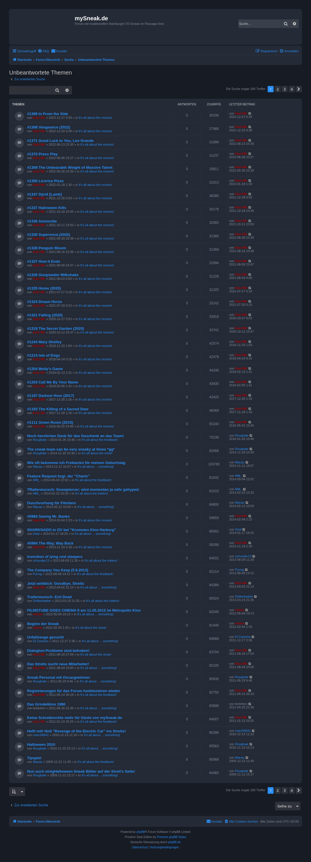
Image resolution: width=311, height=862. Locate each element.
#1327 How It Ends (43, 261)
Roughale (40, 439)
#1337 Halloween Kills (46, 208)
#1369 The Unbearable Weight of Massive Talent (69, 167)
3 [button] (285, 89)
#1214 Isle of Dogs (43, 355)
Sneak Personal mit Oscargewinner (58, 677)
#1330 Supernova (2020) (48, 234)
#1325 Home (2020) (44, 288)
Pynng (37, 574)
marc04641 (41, 735)
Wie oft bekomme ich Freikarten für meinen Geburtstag (76, 463)
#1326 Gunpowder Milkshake (52, 275)
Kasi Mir (39, 117)
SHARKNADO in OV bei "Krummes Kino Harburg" (71, 530)
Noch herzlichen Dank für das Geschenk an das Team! (75, 436)
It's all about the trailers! (91, 493)
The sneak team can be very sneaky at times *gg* (71, 449)
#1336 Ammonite (42, 221)
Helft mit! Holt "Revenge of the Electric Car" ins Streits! (76, 731)
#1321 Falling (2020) (45, 315)
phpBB (140, 831)
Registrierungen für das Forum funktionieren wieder (73, 691)
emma (37, 614)
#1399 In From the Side (47, 114)
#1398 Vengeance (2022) (48, 127)
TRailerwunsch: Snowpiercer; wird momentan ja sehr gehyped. (83, 489)
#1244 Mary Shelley (44, 342)
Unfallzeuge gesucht (45, 637)
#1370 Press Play (42, 154)
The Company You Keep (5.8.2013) (57, 570)
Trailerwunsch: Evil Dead (49, 597)
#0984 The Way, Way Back (50, 543)
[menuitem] (43, 51)
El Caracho (41, 641)
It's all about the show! (97, 453)
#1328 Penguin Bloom (46, 248)
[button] (299, 89)
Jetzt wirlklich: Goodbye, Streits (55, 583)
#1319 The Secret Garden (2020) (55, 328)
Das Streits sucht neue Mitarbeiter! (58, 664)
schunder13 (41, 560)
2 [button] (278, 89)
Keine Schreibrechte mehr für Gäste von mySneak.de (74, 718)
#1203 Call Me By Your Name (52, 382)
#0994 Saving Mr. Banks (48, 516)
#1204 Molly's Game (45, 369)
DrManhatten (42, 600)
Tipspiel (34, 758)
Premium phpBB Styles (171, 837)
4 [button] (292, 89)
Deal (36, 533)
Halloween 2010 (41, 744)
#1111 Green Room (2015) (50, 422)
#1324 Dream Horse (44, 302)
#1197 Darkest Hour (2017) (50, 395)
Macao (38, 466)
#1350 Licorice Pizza (45, 181)
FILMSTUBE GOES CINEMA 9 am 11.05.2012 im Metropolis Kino (84, 610)
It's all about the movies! (95, 117)
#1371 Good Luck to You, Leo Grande (60, 140)
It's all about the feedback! (100, 439)
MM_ (36, 480)
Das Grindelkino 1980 (46, 704)
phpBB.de (174, 842)
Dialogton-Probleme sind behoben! (58, 650)
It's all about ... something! (96, 466)
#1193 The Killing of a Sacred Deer (57, 409)
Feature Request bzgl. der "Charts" (58, 476)
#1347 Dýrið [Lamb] (44, 194)
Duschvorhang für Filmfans (51, 503)
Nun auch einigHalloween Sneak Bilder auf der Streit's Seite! (81, 771)
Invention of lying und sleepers (54, 556)
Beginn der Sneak (43, 624)
